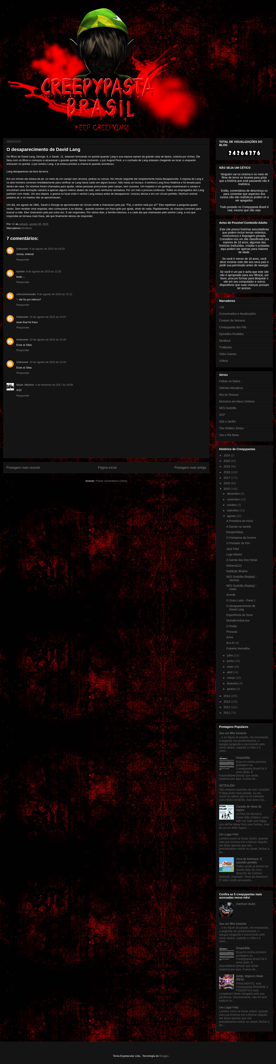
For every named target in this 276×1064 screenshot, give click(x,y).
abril (230, 672)
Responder (22, 259)
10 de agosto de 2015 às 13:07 (48, 316)
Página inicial (107, 467)
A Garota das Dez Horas (241, 560)
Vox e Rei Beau (229, 435)
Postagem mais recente (23, 467)
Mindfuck (26, 228)
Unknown (22, 248)
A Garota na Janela (238, 526)
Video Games (228, 354)
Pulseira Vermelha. (238, 648)
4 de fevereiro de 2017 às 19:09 (54, 384)
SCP (222, 414)
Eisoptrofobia (234, 532)
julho (230, 655)
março (231, 677)
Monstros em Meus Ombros (237, 401)
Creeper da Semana (232, 320)
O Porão (231, 626)
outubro (232, 505)
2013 (227, 701)
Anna (229, 637)
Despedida (243, 757)
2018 (227, 472)
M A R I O (232, 643)
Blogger (163, 1055)
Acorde (230, 594)
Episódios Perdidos (231, 334)
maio (230, 666)
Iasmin (20, 271)
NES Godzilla (227, 408)
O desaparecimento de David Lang (240, 607)
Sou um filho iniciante (232, 733)
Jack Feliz (232, 549)
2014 (227, 696)
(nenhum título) (245, 904)
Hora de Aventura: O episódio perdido (249, 860)
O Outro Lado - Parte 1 (240, 600)
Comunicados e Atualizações (237, 313)
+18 (221, 307)
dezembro (233, 493)
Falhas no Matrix (229, 381)
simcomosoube (26, 294)
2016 (227, 483)
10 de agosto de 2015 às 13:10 (48, 339)
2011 (227, 712)
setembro (233, 510)
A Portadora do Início (239, 520)
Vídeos (223, 360)
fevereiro (233, 683)
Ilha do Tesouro (229, 394)
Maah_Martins (25, 384)
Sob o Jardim (227, 421)
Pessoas (231, 631)
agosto (231, 516)
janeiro (231, 689)
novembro (233, 499)
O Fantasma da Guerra (241, 537)
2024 (227, 455)
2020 (227, 461)
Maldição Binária (237, 571)
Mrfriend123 (234, 565)
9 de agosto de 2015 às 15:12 (54, 294)
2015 (227, 488)
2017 (227, 477)
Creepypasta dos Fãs (232, 327)
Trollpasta (225, 347)
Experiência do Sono (239, 615)
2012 (227, 707)
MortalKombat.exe (238, 620)
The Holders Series (231, 428)
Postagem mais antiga (190, 467)
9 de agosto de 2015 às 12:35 (43, 271)
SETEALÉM (226, 785)
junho (231, 661)
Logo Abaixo (234, 554)
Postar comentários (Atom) (111, 480)
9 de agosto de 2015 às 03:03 (47, 248)
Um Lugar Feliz (229, 834)
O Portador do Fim (238, 543)
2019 (227, 466)
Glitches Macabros (231, 388)
